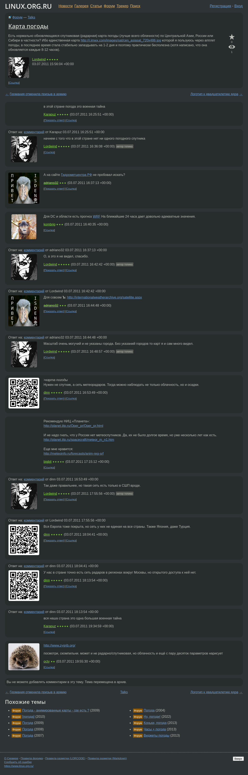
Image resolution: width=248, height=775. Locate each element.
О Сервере (11, 758)
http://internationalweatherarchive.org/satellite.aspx (104, 297)
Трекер (122, 6)
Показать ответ (54, 120)
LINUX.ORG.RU (28, 6)
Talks (31, 17)
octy (47, 661)
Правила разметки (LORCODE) (65, 758)
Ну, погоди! (152, 716)
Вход (238, 6)
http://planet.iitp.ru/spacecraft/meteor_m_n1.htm (79, 439)
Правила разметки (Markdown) (107, 758)
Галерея (81, 6)
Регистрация (220, 6)
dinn (47, 392)
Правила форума (32, 758)
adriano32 (51, 183)
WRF (96, 216)
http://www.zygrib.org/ (59, 645)
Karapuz (50, 114)
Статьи (96, 6)
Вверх (238, 758)
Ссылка (14, 82)
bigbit (47, 461)
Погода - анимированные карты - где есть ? (55, 710)
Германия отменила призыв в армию (38, 94)
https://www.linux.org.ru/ (18, 766)
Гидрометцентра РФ (76, 175)
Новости (66, 6)
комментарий (34, 132)
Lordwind (39, 59)
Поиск (135, 6)
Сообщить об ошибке (18, 762)
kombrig (49, 224)
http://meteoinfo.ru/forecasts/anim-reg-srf (74, 453)
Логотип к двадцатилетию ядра (214, 94)
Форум (109, 6)
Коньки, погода (155, 723)
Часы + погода (155, 729)
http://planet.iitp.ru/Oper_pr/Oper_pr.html (73, 426)
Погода (27, 723)
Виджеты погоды (156, 735)
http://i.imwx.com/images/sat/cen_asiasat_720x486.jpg (121, 40)
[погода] (28, 716)
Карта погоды (28, 26)
